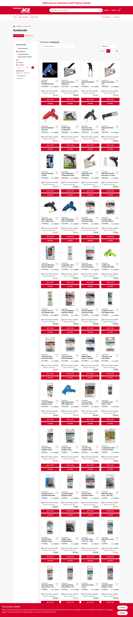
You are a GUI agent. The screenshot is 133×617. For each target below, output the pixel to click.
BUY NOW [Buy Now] (50, 103)
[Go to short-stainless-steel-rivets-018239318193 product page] (50, 449)
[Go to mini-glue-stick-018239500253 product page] (50, 494)
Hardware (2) (22, 75)
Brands (19, 26)
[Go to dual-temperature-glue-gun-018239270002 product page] (50, 129)
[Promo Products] (16, 48)
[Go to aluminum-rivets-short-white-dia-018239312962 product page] (70, 586)
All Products (21, 51)
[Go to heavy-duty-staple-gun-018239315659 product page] (110, 83)
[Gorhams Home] (21, 10)
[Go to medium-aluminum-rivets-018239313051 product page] (70, 312)
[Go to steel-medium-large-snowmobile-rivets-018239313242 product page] (70, 449)
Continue (122, 607)
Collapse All (19, 73)
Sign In (106, 10)
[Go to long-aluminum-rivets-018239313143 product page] (110, 220)
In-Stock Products (23, 54)
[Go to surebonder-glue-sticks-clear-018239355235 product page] (70, 266)
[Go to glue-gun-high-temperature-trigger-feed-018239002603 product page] (70, 220)
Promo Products (23, 48)
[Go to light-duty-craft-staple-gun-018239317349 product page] (90, 174)
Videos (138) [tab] (29, 35)
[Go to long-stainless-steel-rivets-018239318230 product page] (90, 449)
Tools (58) (20, 78)
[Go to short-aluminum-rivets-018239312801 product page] (50, 357)
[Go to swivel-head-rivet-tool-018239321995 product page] (90, 83)
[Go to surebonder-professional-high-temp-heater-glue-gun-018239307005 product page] (50, 83)
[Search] (101, 10)
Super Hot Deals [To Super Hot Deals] (23, 17)
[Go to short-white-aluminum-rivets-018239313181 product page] (70, 357)
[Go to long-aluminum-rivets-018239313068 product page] (90, 220)
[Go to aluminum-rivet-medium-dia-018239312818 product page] (110, 586)
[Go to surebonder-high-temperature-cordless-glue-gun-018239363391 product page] (70, 129)
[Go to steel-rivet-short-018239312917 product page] (90, 586)
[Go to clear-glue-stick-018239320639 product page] (90, 403)
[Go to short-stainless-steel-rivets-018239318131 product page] (50, 540)
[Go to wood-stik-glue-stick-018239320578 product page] (110, 449)
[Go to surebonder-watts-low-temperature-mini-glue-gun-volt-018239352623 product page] (110, 266)
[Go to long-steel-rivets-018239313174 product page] (110, 357)
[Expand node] (16, 75)
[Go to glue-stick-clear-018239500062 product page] (90, 540)
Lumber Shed (34, 17)
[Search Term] (76, 10)
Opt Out (122, 613)
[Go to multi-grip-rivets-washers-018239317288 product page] (50, 266)
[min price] (19, 67)
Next (117, 51)
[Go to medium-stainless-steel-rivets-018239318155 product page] (70, 494)
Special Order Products (25, 56)
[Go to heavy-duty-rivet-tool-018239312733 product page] (110, 129)
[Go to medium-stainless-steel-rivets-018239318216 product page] (50, 403)
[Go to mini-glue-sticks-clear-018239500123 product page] (110, 494)
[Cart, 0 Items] (119, 10)
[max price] (27, 67)
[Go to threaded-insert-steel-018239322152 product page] (110, 403)
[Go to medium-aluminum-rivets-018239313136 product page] (90, 312)
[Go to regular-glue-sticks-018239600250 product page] (50, 312)
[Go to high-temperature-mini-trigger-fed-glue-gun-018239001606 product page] (70, 403)
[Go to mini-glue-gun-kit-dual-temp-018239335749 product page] (110, 174)
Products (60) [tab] (18, 35)
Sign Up (114, 10)
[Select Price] (33, 67)
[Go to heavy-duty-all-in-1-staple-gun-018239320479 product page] (70, 83)
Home (15, 17)
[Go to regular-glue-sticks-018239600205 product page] (110, 312)
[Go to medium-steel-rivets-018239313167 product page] (90, 357)
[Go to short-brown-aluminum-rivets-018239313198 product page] (90, 266)
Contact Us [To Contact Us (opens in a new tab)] (116, 17)
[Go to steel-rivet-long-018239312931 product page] (110, 540)
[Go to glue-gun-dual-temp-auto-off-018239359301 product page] (90, 129)
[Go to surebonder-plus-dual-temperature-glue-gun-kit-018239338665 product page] (70, 174)
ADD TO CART (50, 99)
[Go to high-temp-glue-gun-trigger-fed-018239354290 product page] (50, 220)
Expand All (26, 73)
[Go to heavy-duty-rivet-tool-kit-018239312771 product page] (50, 174)
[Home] (14, 26)
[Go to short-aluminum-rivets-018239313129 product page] (90, 494)
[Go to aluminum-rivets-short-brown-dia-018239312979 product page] (50, 586)
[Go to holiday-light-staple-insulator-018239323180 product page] (70, 540)
